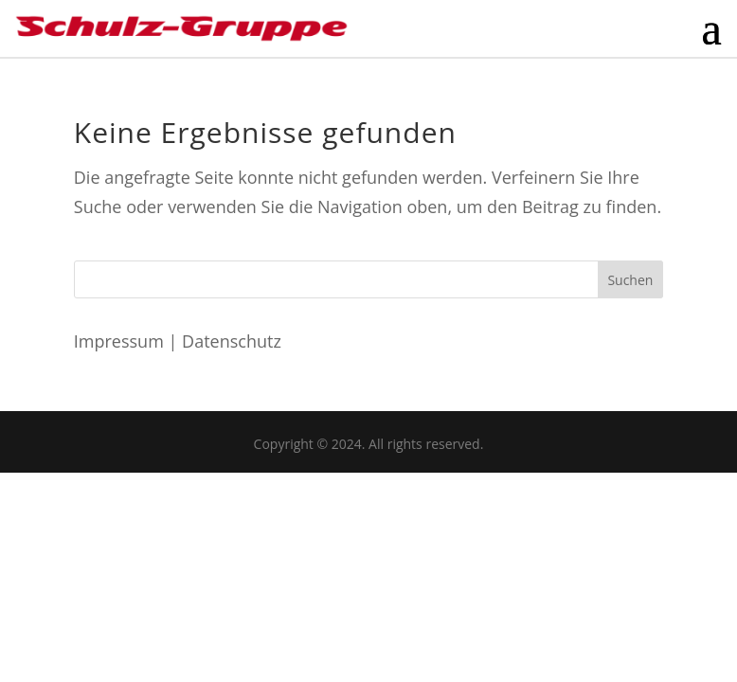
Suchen (630, 280)
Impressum (119, 341)
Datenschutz (231, 341)
